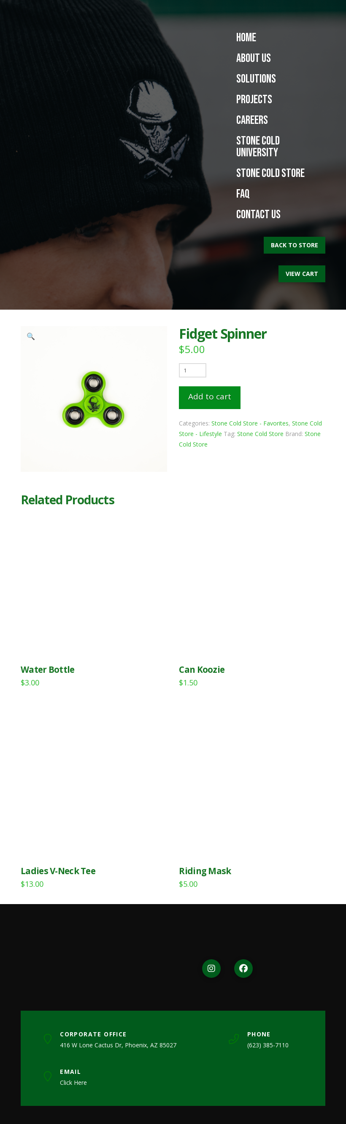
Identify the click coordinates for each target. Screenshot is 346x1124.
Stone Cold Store (260, 434)
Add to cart (209, 396)
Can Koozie (201, 669)
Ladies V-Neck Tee (58, 871)
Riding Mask (205, 871)
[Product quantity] (192, 370)
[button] (31, 336)
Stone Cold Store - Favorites (250, 423)
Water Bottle (47, 669)
